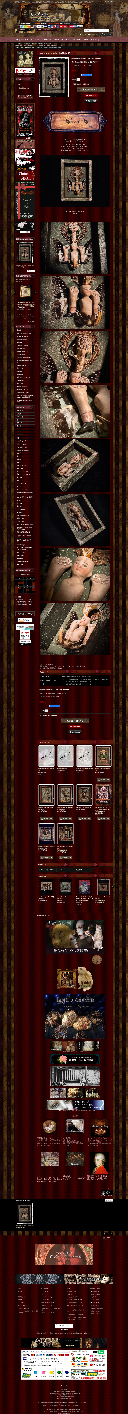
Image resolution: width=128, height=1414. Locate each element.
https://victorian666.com (70, 1404)
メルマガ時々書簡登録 (23, 1308)
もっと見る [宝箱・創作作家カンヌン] (31, 321)
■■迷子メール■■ (95, 1302)
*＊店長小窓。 (70, 1294)
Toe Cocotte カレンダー (48, 1302)
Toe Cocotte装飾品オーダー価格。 (75, 1299)
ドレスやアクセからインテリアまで (75, 1314)
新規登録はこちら (93, 34)
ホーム (19, 1288)
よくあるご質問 (95, 1299)
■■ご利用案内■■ (95, 1291)
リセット (32, 270)
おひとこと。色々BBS (72, 1297)
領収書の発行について (96, 1311)
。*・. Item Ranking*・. (48, 1297)
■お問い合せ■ (94, 1297)
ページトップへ (109, 1233)
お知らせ (69, 1288)
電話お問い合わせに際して (97, 1308)
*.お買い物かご (21, 1302)
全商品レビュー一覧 (47, 1305)
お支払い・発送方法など (24, 1305)
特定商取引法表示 (95, 1288)
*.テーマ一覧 (45, 1291)
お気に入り (20, 1299)
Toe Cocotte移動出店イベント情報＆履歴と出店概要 (28, 1311)
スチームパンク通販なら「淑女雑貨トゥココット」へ (76, 1310)
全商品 (19, 330)
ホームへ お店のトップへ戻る (107, 1192)
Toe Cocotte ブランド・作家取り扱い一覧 (52, 1309)
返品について (94, 1313)
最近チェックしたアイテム (48, 1312)
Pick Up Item (45, 1299)
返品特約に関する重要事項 (81, 84)
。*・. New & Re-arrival (48, 1294)
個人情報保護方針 (95, 1294)
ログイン (83, 34)
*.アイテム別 (45, 1288)
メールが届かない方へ (96, 1305)
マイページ (20, 1294)
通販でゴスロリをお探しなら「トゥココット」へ (76, 1306)
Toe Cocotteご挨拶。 (72, 1291)
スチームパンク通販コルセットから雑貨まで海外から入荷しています (76, 1318)
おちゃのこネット (108, 1238)
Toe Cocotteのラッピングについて (75, 1302)
